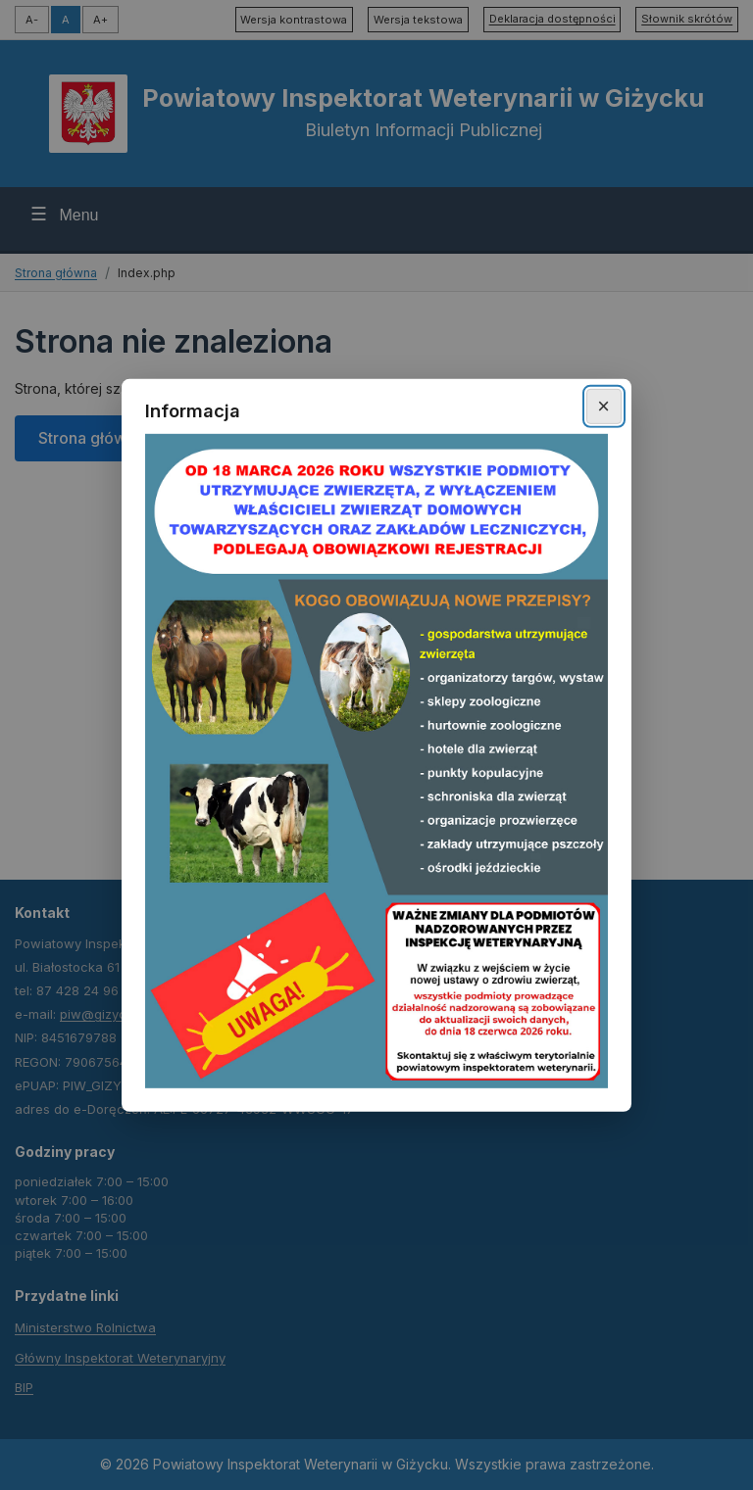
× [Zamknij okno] (603, 406)
